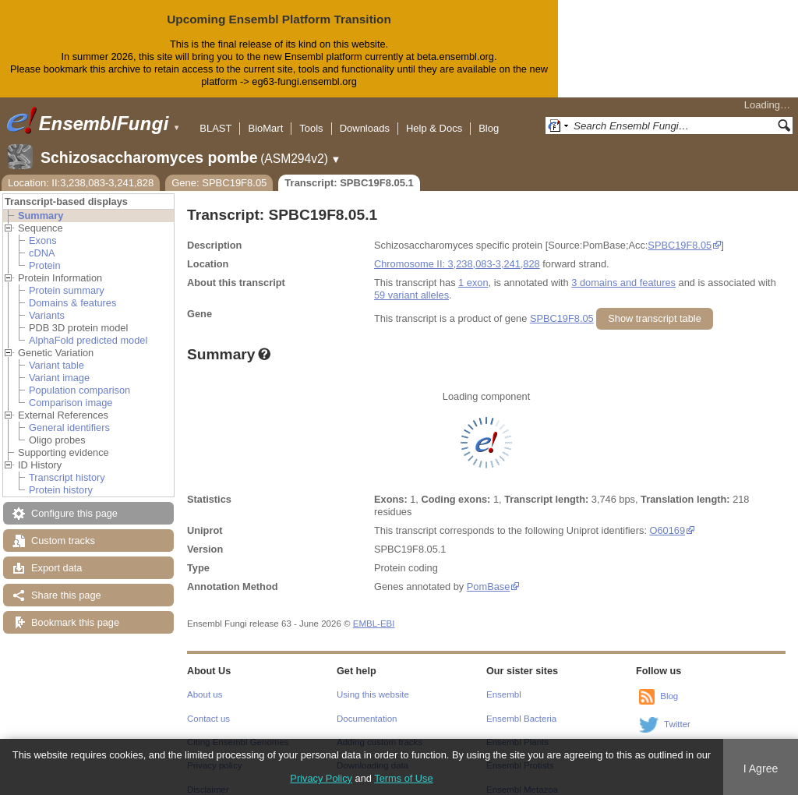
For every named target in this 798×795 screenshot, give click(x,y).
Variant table (56, 353)
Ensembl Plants (517, 729)
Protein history (61, 477)
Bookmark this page (75, 610)
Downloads (365, 116)
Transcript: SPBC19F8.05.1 (348, 170)
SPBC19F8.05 (679, 232)
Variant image (59, 365)
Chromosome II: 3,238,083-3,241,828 (457, 251)
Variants (47, 303)
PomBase (488, 574)
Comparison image (70, 390)
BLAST (215, 116)
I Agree (761, 768)
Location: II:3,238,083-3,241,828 (81, 170)
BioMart (265, 116)
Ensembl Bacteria (521, 706)
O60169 (668, 518)
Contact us (208, 706)
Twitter (677, 711)
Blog (488, 116)
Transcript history (67, 465)
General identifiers (69, 415)
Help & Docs (434, 116)
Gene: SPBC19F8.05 (219, 170)
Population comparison (79, 377)
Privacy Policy (321, 778)
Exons (43, 228)
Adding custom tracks (379, 729)
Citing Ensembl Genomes (238, 729)
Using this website (373, 682)
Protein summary (66, 278)
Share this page (66, 582)
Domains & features (72, 290)
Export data (56, 555)
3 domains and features (623, 270)
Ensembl (503, 682)
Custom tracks (63, 528)
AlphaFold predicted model (88, 328)
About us (204, 682)
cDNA (42, 240)
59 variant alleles (411, 282)
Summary (40, 203)
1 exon (473, 270)
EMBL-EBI (374, 611)
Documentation (367, 706)
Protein (45, 253)
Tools (311, 116)
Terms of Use (403, 778)
